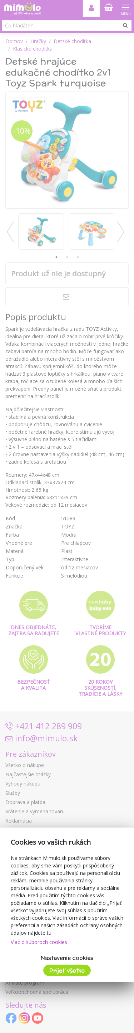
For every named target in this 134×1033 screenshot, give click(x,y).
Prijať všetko (67, 970)
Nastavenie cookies (67, 957)
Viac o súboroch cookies (39, 942)
